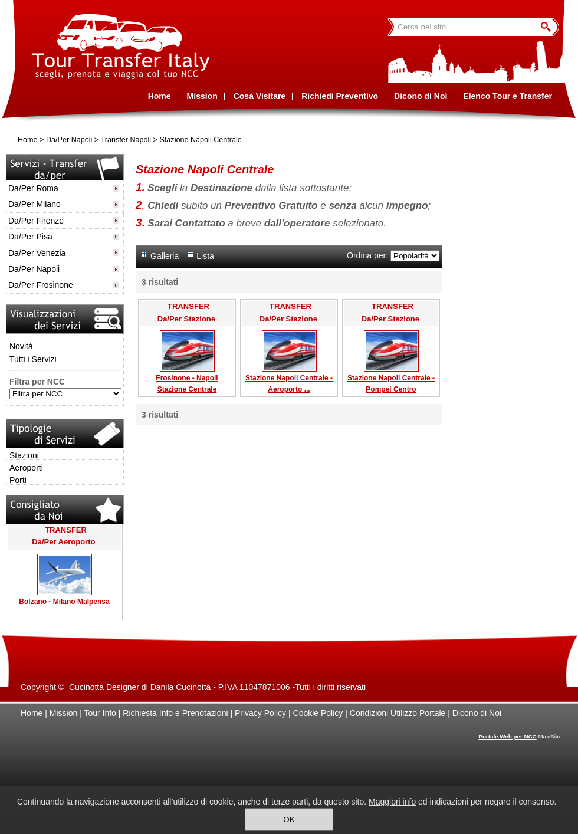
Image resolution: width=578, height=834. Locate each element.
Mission (63, 713)
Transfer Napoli (125, 140)
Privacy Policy (260, 713)
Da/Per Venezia (36, 253)
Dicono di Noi (476, 713)
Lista (205, 256)
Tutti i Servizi (33, 359)
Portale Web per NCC (507, 736)
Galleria (164, 256)
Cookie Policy (318, 713)
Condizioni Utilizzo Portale (398, 713)
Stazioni (24, 455)
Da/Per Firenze (36, 220)
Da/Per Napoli (69, 140)
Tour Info (100, 713)
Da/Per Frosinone (40, 285)
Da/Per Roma (33, 188)
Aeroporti (26, 467)
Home (28, 140)
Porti (18, 480)
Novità (21, 346)
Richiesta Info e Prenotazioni (175, 713)
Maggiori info (392, 801)
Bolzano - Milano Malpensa (64, 601)
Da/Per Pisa (30, 236)
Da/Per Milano (34, 204)
